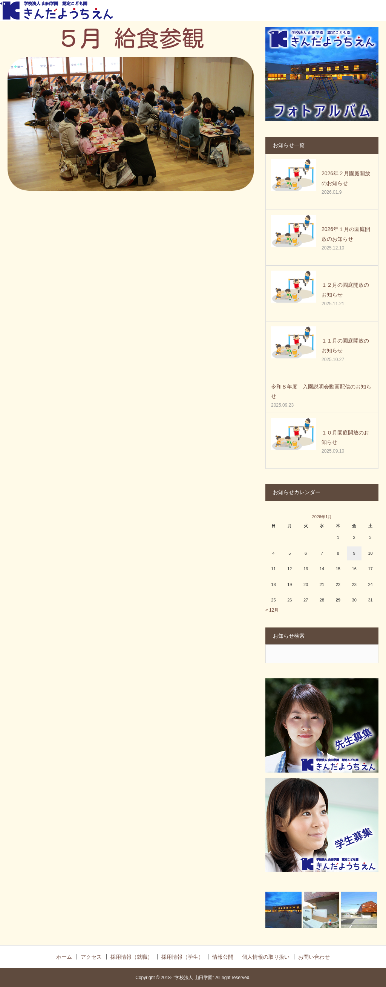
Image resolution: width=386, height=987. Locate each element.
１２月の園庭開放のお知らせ (345, 289)
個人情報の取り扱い (266, 956)
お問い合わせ (314, 956)
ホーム (64, 956)
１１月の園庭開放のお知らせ (345, 345)
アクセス (91, 956)
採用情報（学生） (182, 956)
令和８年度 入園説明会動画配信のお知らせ (321, 391)
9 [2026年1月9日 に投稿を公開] (354, 553)
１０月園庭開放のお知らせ (345, 437)
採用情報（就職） (131, 956)
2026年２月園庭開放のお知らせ (346, 178)
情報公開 (222, 956)
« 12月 (272, 610)
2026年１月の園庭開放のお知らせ (346, 234)
